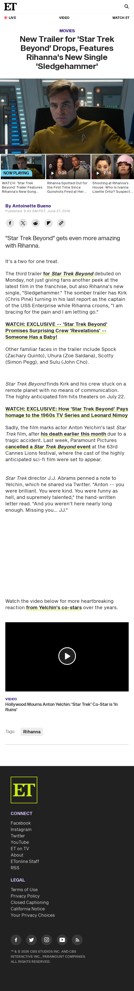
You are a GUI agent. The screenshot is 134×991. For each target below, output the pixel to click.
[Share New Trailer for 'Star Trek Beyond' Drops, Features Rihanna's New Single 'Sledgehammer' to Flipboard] (48, 223)
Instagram (21, 829)
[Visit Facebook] (16, 941)
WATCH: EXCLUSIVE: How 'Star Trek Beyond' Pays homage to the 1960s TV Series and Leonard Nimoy (66, 412)
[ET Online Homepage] (12, 6)
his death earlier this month (74, 434)
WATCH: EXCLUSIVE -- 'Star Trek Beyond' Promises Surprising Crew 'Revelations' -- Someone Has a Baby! (56, 331)
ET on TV (20, 849)
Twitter (18, 836)
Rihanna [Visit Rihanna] (31, 732)
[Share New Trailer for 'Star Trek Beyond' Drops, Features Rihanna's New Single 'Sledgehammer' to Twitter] (23, 223)
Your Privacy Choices (33, 915)
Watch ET (120, 18)
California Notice (28, 909)
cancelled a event (48, 447)
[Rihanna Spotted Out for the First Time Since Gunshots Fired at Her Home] (68, 175)
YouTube (20, 842)
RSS (15, 868)
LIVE (12, 18)
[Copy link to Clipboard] (61, 223)
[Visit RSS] (77, 941)
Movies (67, 31)
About (17, 855)
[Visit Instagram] (46, 941)
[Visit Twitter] (31, 941)
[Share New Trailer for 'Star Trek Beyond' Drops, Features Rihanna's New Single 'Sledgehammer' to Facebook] (10, 223)
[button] (67, 656)
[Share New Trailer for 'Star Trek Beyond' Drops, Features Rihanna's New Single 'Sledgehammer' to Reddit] (35, 223)
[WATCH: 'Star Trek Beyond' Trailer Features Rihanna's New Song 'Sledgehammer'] (22, 175)
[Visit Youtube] (62, 941)
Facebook (21, 823)
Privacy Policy (25, 896)
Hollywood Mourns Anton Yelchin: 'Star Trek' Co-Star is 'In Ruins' (61, 707)
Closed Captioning (30, 902)
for (69, 273)
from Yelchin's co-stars (54, 607)
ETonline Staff (25, 861)
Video (64, 18)
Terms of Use (24, 890)
